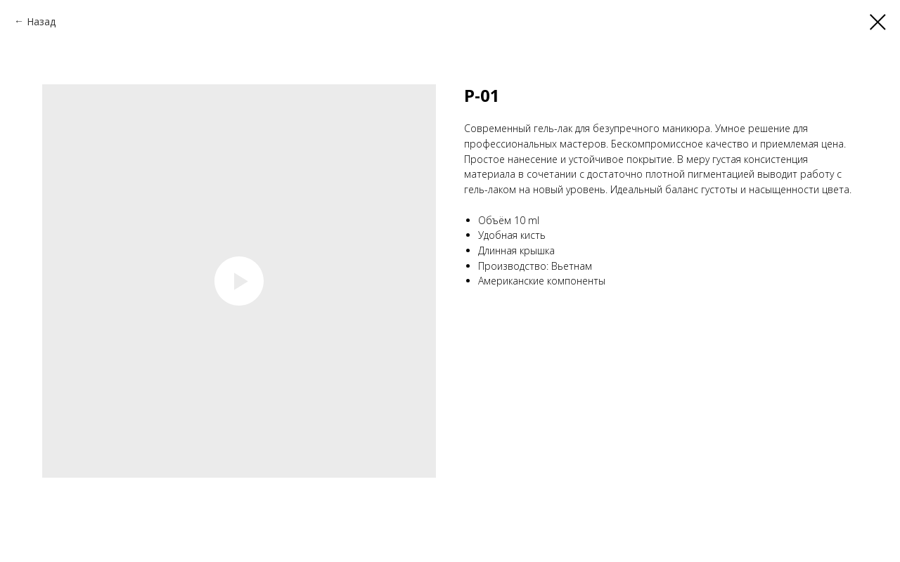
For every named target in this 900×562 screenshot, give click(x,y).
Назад (41, 21)
